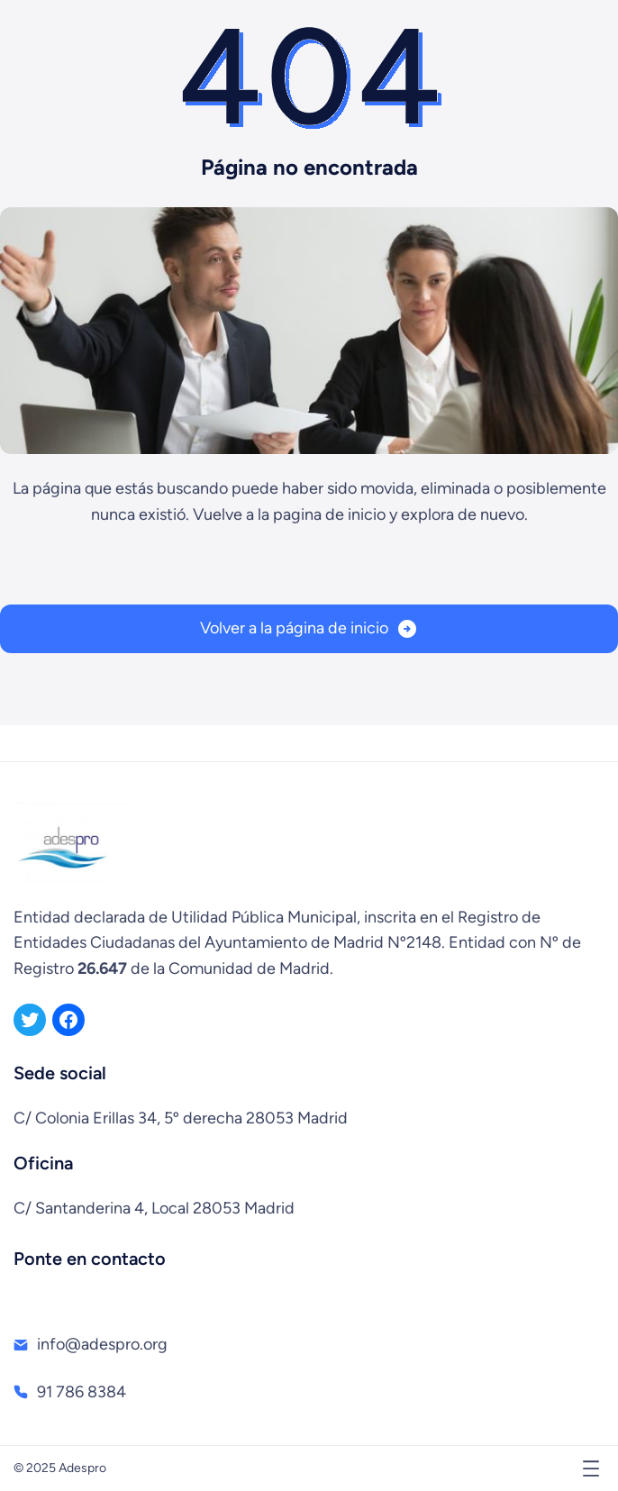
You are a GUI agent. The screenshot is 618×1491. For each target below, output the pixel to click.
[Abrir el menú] (590, 1468)
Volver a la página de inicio (294, 628)
